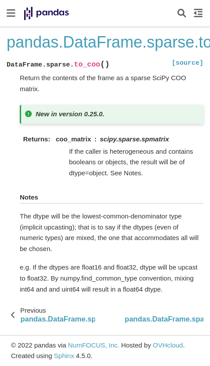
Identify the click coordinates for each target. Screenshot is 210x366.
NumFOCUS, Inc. (93, 345)
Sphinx (64, 355)
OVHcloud (168, 345)
